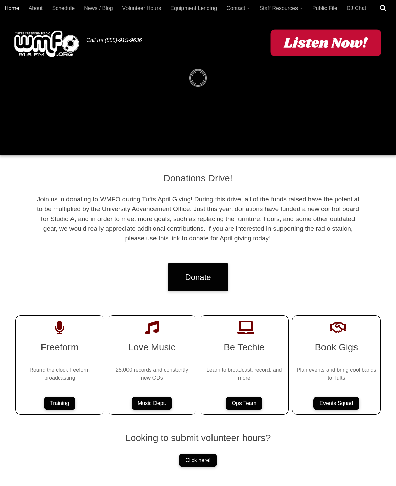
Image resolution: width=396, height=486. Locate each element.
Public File (324, 8)
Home (12, 8)
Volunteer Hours (141, 8)
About (36, 8)
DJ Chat (356, 8)
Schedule (63, 8)
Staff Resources (278, 8)
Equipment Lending (193, 8)
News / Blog (98, 8)
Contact (235, 8)
